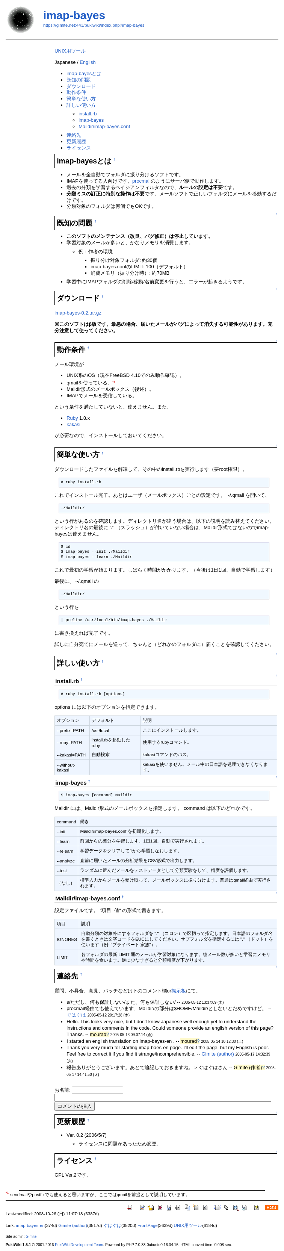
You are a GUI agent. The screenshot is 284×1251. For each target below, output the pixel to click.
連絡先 (73, 135)
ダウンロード (81, 86)
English (87, 62)
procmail (141, 181)
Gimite (31, 1236)
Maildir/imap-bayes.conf (104, 126)
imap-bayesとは (83, 73)
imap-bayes (74, 15)
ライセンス (78, 148)
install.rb (88, 113)
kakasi (73, 424)
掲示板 (178, 991)
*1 (113, 381)
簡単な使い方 (81, 98)
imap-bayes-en (30, 1225)
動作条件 (76, 92)
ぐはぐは (76, 1015)
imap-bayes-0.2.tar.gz (77, 313)
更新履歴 (76, 141)
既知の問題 (78, 80)
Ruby (72, 418)
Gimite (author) (217, 1054)
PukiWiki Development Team (79, 1245)
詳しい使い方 (81, 105)
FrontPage (147, 1225)
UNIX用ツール (70, 51)
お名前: (63, 1090)
